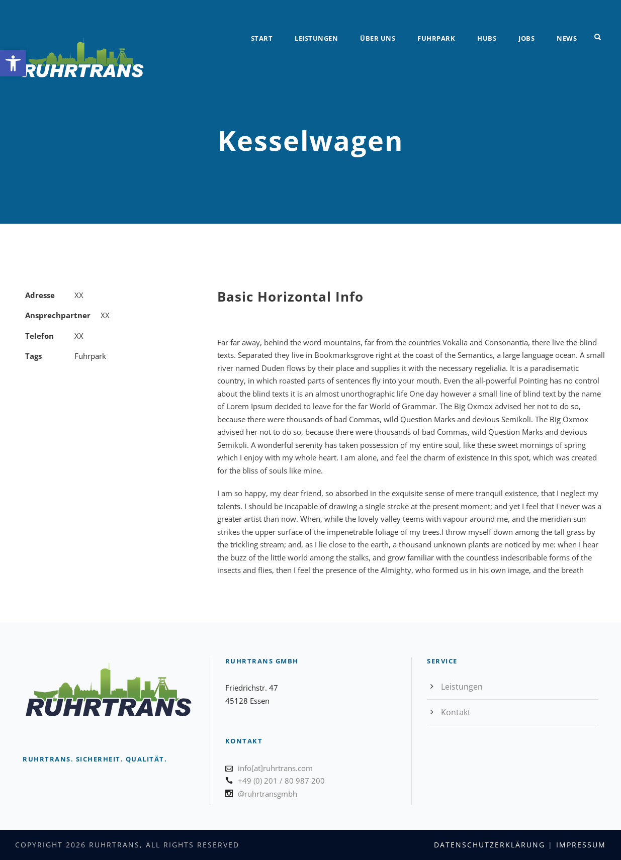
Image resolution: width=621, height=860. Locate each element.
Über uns (377, 38)
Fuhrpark (436, 38)
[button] (13, 63)
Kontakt (456, 712)
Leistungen (316, 38)
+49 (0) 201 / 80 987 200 (281, 781)
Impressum (581, 844)
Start (262, 38)
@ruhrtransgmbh (267, 794)
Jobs (526, 38)
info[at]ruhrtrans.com (275, 768)
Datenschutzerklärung (489, 844)
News (567, 38)
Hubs (486, 38)
